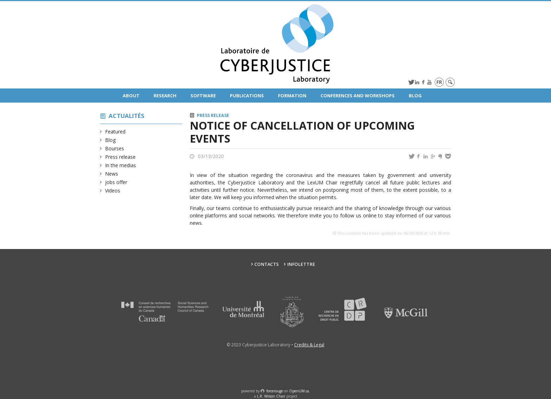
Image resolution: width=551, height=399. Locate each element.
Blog (415, 95)
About (131, 95)
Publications (247, 95)
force (274, 390)
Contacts (266, 264)
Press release (120, 156)
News (111, 173)
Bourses (114, 148)
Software (203, 95)
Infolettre (301, 264)
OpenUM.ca (299, 390)
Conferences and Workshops (357, 95)
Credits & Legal (309, 345)
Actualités (126, 116)
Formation (292, 95)
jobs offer (116, 182)
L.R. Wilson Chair (271, 396)
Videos (112, 190)
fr (439, 82)
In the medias (120, 165)
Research (165, 95)
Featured (115, 131)
